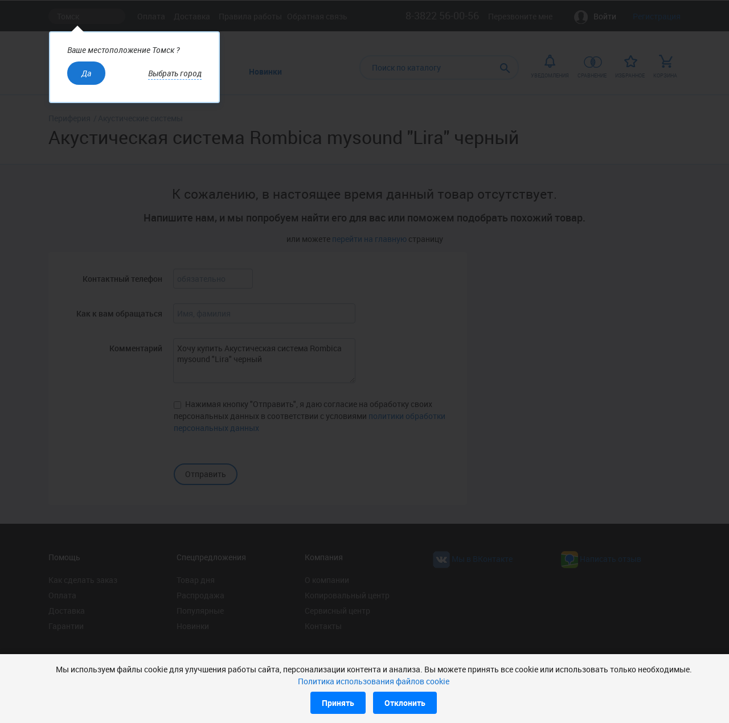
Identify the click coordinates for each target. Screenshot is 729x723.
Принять (338, 702)
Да (86, 73)
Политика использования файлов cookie (373, 681)
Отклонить (404, 702)
